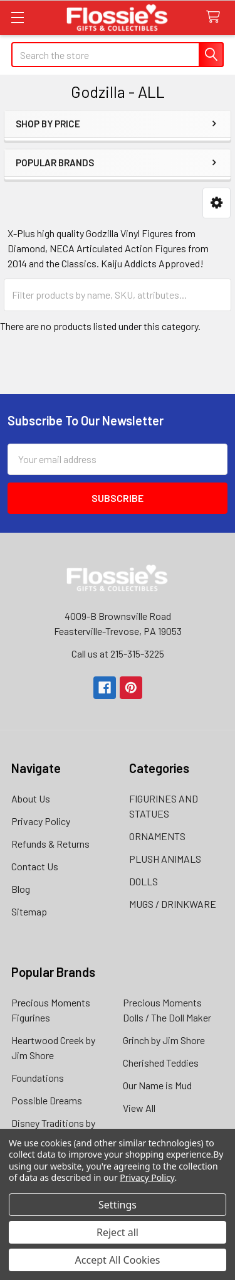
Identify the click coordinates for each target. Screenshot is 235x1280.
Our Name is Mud (157, 1085)
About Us (30, 798)
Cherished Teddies (161, 1063)
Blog (20, 889)
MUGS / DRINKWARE (172, 904)
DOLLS (143, 881)
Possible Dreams (46, 1100)
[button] (216, 203)
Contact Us (34, 866)
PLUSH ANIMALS (165, 859)
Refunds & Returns (50, 844)
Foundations (37, 1078)
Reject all (117, 1232)
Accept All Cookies (117, 1260)
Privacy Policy (40, 821)
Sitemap (29, 911)
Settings (117, 1205)
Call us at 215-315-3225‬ (117, 653)
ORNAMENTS (157, 836)
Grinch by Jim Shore (164, 1040)
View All (139, 1108)
